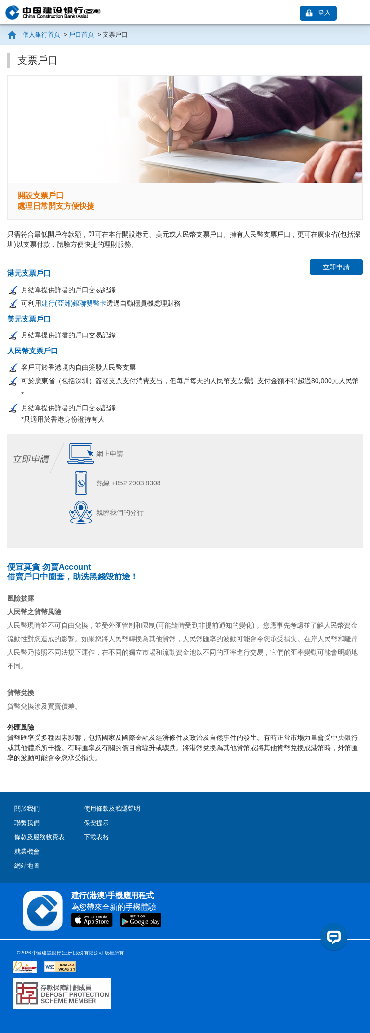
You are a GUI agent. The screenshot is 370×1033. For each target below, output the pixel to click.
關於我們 (27, 808)
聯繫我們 (27, 823)
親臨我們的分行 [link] (120, 512)
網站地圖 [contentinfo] (27, 865)
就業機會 (27, 851)
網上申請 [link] (109, 453)
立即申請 (336, 267)
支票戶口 (114, 34)
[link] (358, 13)
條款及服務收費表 (39, 837)
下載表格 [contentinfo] (96, 837)
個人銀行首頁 (42, 34)
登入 (324, 12)
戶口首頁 (81, 34)
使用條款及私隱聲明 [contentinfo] (112, 808)
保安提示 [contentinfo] (96, 823)
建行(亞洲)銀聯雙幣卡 (73, 303)
